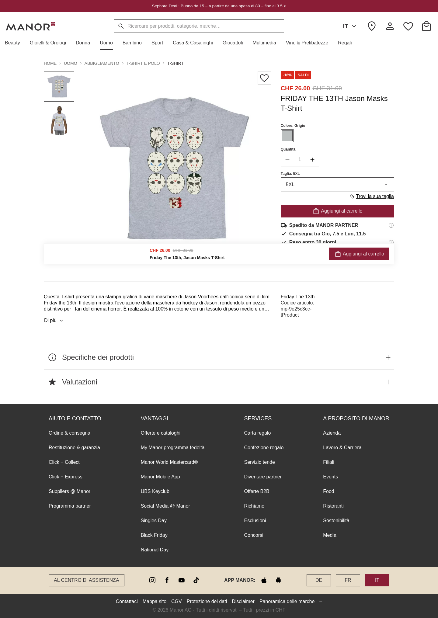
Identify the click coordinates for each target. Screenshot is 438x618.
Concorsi (253, 535)
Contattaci (127, 601)
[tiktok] (196, 580)
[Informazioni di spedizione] (391, 225)
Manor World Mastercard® (169, 462)
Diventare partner (263, 476)
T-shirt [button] (175, 63)
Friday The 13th (298, 296)
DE (318, 580)
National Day (155, 549)
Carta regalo (257, 433)
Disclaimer (243, 601)
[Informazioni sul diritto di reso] (391, 242)
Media (329, 535)
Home (50, 63)
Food (328, 491)
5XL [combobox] (337, 185)
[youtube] (182, 580)
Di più (54, 320)
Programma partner (70, 506)
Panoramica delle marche (287, 601)
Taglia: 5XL (290, 174)
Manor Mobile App (160, 476)
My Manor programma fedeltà (173, 447)
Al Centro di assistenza (86, 580)
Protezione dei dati (207, 601)
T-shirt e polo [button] (143, 63)
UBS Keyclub (155, 491)
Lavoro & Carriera (342, 447)
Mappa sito (154, 601)
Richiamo (254, 506)
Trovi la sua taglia (371, 196)
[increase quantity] (312, 159)
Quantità (288, 149)
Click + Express (65, 476)
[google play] (279, 580)
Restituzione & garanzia (74, 447)
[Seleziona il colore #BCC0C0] (287, 135)
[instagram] (152, 580)
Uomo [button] (70, 63)
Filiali (328, 462)
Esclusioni (255, 520)
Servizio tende (259, 462)
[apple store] (264, 580)
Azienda (332, 433)
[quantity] (300, 159)
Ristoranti (333, 506)
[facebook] (167, 580)
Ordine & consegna (69, 433)
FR (348, 580)
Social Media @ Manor (165, 506)
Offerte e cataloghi (160, 433)
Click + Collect (64, 462)
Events (330, 476)
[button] (15, 42)
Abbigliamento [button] (102, 63)
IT (351, 26)
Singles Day (154, 520)
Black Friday (154, 535)
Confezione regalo (263, 447)
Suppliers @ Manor (69, 491)
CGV (176, 601)
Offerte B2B (256, 491)
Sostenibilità (336, 520)
